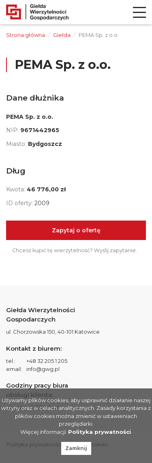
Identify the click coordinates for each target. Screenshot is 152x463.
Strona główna (25, 35)
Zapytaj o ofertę (76, 230)
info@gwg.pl (43, 369)
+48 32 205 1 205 (46, 361)
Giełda (62, 35)
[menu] (139, 12)
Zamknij (76, 448)
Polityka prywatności (99, 432)
